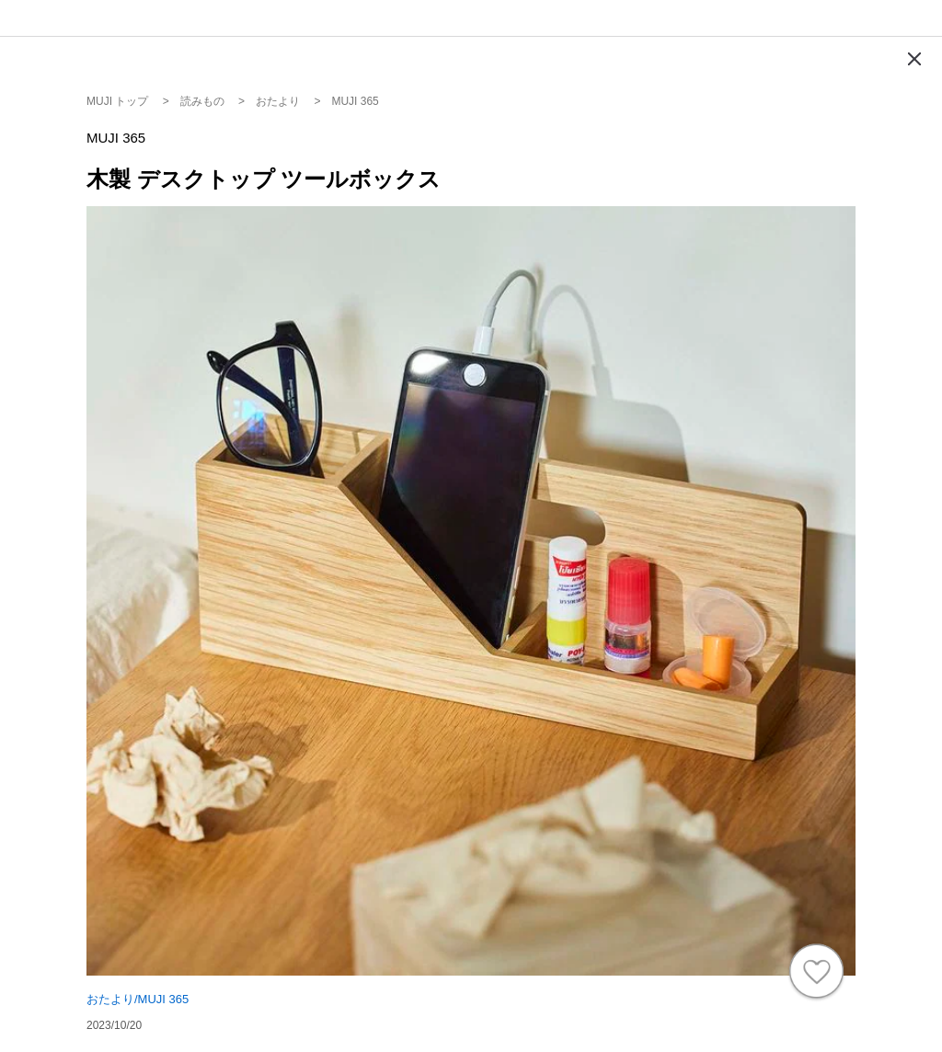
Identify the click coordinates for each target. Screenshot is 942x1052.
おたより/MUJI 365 (137, 999)
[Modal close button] (914, 59)
